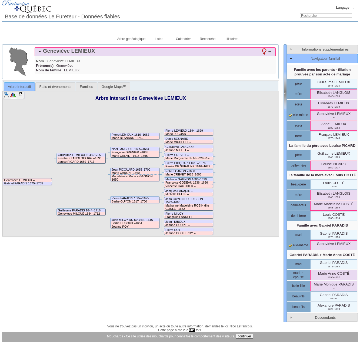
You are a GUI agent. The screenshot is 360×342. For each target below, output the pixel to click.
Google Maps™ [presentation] (113, 87)
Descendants (325, 318)
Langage (342, 7)
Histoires (232, 39)
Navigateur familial (325, 59)
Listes (159, 39)
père (298, 83)
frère (298, 136)
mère (298, 94)
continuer (244, 336)
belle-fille (298, 286)
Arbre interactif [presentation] (19, 87)
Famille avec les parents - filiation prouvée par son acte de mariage (322, 72)
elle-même (298, 115)
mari (298, 235)
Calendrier (183, 39)
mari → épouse (298, 275)
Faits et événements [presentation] (55, 87)
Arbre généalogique (131, 39)
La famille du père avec (322, 146)
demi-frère (298, 216)
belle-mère (298, 165)
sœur (298, 104)
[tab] (155, 51)
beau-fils (298, 296)
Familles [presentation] (86, 87)
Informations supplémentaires (325, 49)
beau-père (298, 184)
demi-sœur (298, 205)
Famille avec (322, 225)
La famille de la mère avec (322, 175)
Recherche (207, 39)
